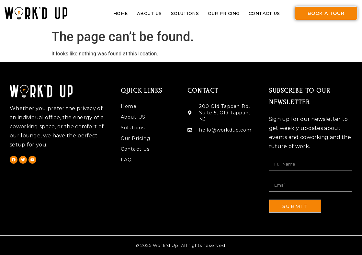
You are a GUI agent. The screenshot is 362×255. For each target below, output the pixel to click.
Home (120, 13)
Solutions (185, 13)
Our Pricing (224, 13)
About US (149, 13)
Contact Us (264, 13)
